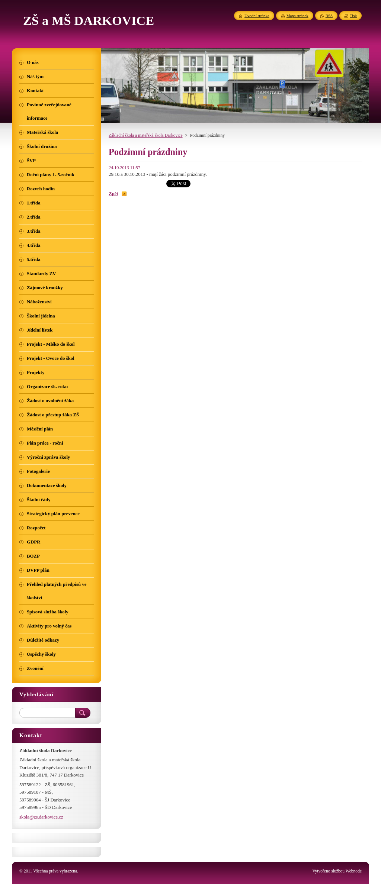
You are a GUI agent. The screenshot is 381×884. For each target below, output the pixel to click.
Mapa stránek (297, 15)
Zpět (113, 193)
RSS (329, 15)
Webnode (354, 871)
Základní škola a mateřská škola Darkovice (146, 135)
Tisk (353, 15)
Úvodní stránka (256, 15)
